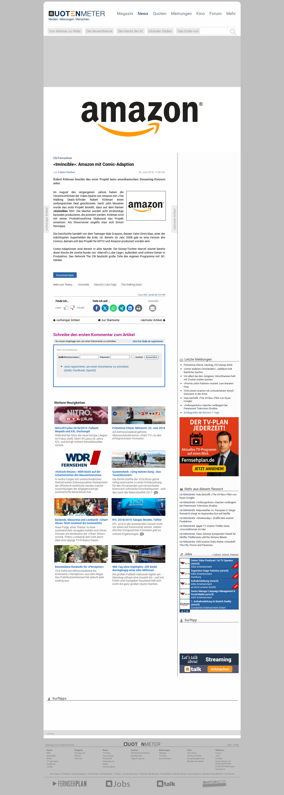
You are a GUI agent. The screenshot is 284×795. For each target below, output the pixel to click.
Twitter (50, 766)
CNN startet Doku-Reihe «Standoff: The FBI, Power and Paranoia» (208, 543)
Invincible (83, 284)
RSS (48, 753)
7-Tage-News (52, 761)
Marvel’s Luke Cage (105, 284)
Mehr (231, 13)
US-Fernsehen (109, 766)
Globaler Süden (160, 31)
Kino (200, 13)
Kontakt (218, 758)
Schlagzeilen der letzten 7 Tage (201, 412)
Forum (216, 13)
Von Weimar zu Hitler (65, 31)
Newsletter (51, 755)
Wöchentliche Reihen (140, 753)
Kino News (55, 774)
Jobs (217, 755)
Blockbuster (153, 774)
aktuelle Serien (179, 774)
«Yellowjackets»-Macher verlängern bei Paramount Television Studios (206, 406)
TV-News (107, 753)
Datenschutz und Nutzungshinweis (223, 762)
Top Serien (229, 774)
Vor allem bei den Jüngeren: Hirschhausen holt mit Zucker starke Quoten (210, 377)
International (108, 761)
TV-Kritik (163, 755)
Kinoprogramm (194, 774)
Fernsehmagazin (79, 774)
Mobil (49, 758)
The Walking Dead (131, 284)
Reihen (77, 755)
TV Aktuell (65, 774)
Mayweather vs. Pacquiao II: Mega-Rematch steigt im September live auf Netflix (208, 512)
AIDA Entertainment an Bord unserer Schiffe (209, 563)
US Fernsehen (106, 774)
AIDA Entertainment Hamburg (209, 573)
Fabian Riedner (66, 172)
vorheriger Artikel (66, 320)
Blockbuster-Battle (195, 761)
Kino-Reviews (165, 758)
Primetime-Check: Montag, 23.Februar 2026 (208, 365)
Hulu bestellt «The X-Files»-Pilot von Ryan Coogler (207, 399)
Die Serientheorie (99, 31)
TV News (117, 774)
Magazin (125, 13)
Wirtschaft (107, 758)
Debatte (162, 753)
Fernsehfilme (166, 774)
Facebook (51, 764)
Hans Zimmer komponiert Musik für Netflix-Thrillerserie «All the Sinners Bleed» (208, 535)
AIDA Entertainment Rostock (207, 594)
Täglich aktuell (137, 758)
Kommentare (65, 275)
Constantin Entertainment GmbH (205, 604)
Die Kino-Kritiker (194, 755)
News (143, 13)
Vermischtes (108, 755)
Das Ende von (188, 31)
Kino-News (192, 753)
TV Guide (143, 774)
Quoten (159, 13)
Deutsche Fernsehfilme (213, 774)
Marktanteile (136, 755)
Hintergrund (79, 753)
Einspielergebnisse (195, 758)
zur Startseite (108, 320)
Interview (78, 758)
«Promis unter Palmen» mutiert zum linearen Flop (208, 385)
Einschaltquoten (130, 774)
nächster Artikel (153, 320)
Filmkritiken (93, 774)
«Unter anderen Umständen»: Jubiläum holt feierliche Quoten (208, 370)
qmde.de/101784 (157, 294)
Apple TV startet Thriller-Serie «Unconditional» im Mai (205, 527)
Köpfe (105, 764)
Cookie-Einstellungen (225, 766)
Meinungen (181, 13)
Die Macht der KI (130, 31)
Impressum (220, 769)
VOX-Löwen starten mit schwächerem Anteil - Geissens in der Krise (209, 392)
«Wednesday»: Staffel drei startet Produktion (207, 519)
